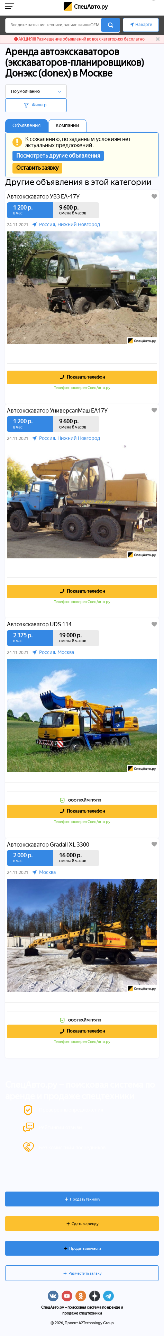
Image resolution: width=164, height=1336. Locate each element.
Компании (67, 126)
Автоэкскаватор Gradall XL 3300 (48, 845)
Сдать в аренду (85, 1224)
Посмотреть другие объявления (58, 155)
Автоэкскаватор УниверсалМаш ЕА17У (57, 411)
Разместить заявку (85, 1273)
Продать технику (85, 1199)
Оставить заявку (37, 168)
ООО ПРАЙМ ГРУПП (84, 800)
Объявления (26, 126)
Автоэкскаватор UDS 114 (39, 624)
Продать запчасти (85, 1248)
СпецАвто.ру (91, 6)
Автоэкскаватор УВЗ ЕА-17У (43, 197)
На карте (143, 24)
